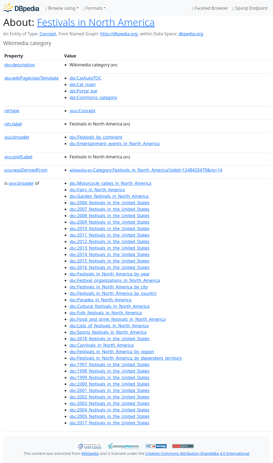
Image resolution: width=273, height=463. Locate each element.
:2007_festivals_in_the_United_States (109, 209)
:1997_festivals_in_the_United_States (109, 364)
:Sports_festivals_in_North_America (108, 332)
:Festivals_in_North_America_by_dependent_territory (126, 358)
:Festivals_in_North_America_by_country (113, 293)
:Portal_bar (84, 91)
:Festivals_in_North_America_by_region (112, 352)
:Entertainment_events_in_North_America (115, 144)
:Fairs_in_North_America (97, 190)
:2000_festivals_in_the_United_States (109, 384)
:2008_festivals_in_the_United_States (109, 216)
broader (16, 137)
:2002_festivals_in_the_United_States (109, 397)
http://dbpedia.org (119, 34)
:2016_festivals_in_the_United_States (109, 267)
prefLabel (18, 157)
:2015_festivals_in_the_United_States (109, 261)
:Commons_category (93, 97)
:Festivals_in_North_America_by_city (109, 287)
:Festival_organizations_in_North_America (115, 280)
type (11, 111)
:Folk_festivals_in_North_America (106, 313)
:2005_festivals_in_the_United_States (109, 416)
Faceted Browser (210, 8)
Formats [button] (92, 8)
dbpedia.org (190, 34)
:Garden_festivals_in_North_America (109, 196)
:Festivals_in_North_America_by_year (110, 274)
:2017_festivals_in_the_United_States (109, 423)
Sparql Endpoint (250, 8)
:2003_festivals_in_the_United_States (109, 403)
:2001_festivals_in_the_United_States (109, 390)
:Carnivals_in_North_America (102, 345)
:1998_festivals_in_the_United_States (109, 371)
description (19, 65)
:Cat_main (83, 84)
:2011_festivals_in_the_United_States (109, 235)
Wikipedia (90, 453)
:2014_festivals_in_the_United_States (109, 254)
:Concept (82, 111)
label (13, 124)
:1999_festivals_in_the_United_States (109, 377)
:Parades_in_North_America (101, 300)
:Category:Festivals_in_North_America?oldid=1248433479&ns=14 (146, 170)
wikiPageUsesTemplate (31, 78)
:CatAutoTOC (85, 78)
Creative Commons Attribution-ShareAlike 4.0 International (197, 453)
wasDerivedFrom (25, 170)
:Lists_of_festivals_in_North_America (109, 326)
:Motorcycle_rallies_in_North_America (110, 183)
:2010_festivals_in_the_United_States (109, 229)
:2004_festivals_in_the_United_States (109, 410)
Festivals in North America (96, 22)
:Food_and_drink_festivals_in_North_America (118, 319)
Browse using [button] (60, 8)
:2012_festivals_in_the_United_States (109, 241)
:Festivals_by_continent (96, 137)
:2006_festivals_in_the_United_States (109, 203)
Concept (47, 34)
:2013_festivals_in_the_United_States (109, 248)
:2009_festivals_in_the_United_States (109, 222)
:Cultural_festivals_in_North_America (110, 306)
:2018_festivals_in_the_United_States (109, 339)
